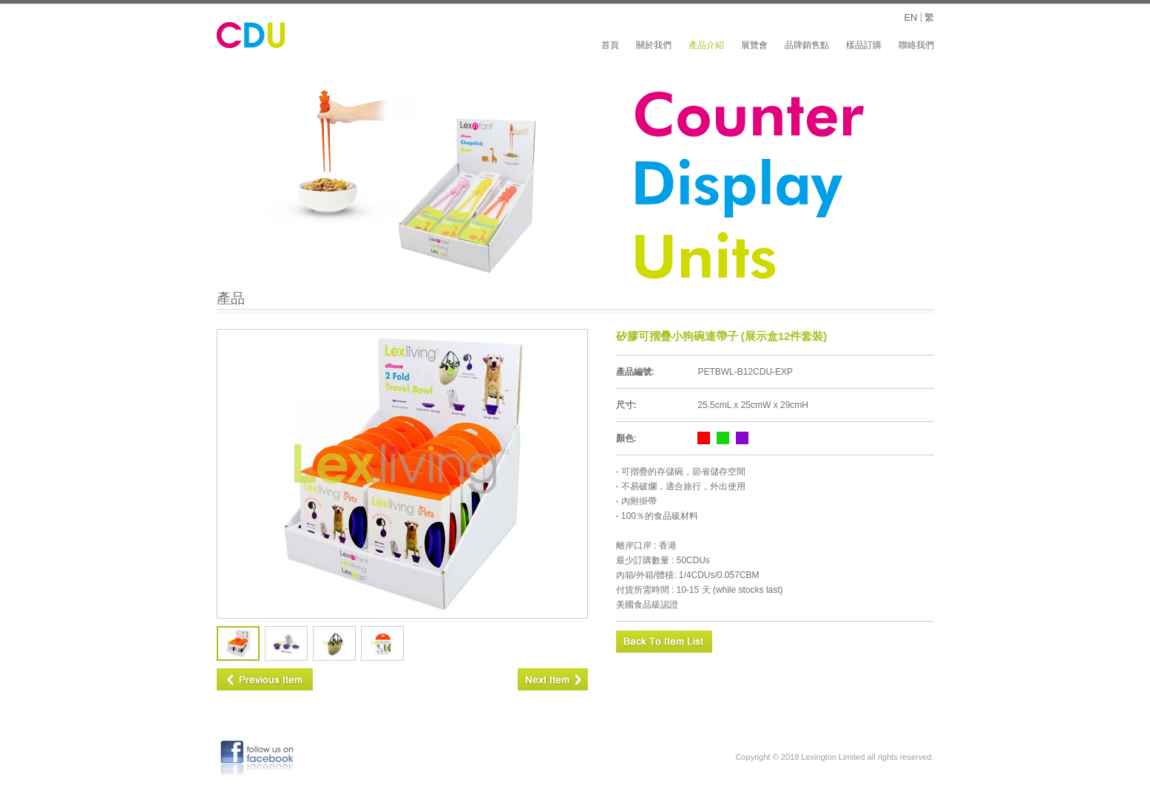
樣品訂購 (864, 45)
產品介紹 (706, 45)
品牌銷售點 (807, 45)
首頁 (610, 45)
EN (910, 17)
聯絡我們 (916, 45)
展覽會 (754, 45)
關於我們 (654, 45)
